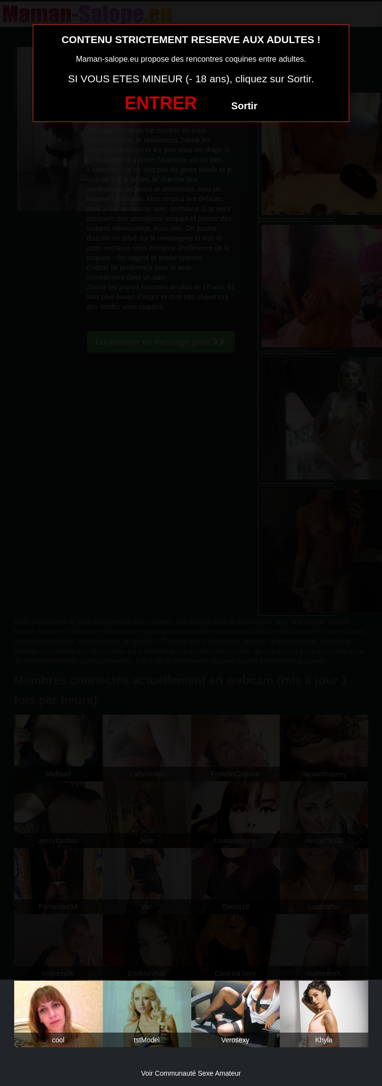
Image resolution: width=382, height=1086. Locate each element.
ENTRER (161, 103)
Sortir (244, 105)
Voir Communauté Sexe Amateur (191, 1073)
